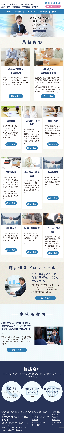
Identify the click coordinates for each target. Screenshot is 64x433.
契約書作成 (56, 413)
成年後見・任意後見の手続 (41, 410)
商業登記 (55, 408)
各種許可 (55, 410)
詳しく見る (15, 96)
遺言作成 (35, 413)
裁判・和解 (36, 418)
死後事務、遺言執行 (39, 416)
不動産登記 (56, 405)
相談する (55, 12)
